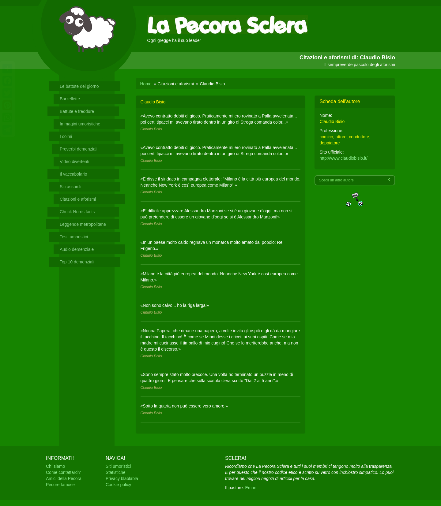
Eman (250, 487)
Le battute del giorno (79, 86)
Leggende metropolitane (83, 224)
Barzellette (70, 98)
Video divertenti (74, 161)
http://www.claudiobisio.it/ (343, 158)
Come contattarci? (63, 472)
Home (146, 83)
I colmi (66, 136)
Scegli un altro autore (354, 180)
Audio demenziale (77, 249)
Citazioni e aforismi (78, 199)
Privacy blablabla (122, 478)
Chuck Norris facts (77, 211)
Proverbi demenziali (78, 149)
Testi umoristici (74, 236)
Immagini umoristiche (80, 123)
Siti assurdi (70, 186)
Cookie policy (118, 484)
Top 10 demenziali (77, 261)
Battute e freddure (77, 111)
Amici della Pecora (63, 478)
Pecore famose (60, 484)
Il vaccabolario (73, 174)
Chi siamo (55, 466)
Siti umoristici (118, 466)
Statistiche (116, 472)
